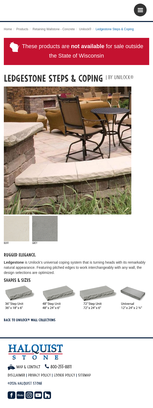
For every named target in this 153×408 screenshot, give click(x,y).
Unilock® (85, 29)
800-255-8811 (61, 366)
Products (22, 29)
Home (8, 29)
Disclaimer (16, 375)
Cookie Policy (64, 375)
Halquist (35, 11)
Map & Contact (24, 366)
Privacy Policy (39, 375)
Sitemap (84, 375)
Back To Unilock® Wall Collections (29, 320)
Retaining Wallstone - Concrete (54, 29)
